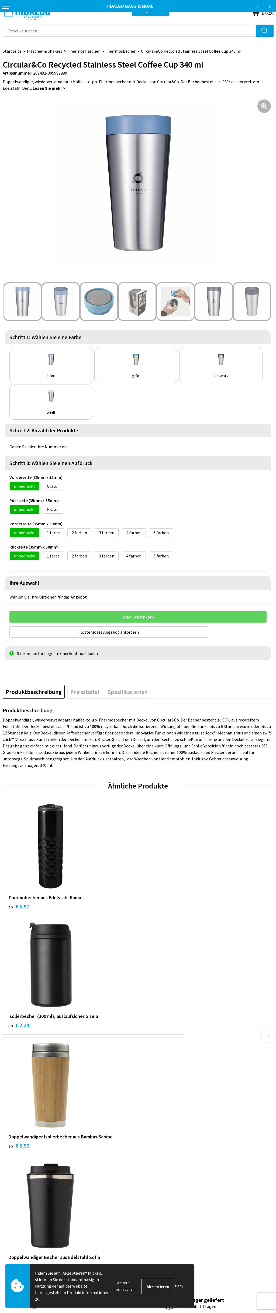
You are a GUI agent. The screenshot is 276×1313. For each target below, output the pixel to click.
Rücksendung (15, 1225)
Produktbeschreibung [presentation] (34, 690)
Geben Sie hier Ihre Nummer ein (38, 446)
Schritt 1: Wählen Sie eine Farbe (45, 337)
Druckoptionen (154, 1147)
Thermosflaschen (84, 51)
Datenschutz (152, 1225)
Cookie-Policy (153, 1217)
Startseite (12, 51)
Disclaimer (150, 1233)
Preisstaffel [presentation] (84, 690)
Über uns (149, 1131)
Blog (145, 1122)
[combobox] (129, 31)
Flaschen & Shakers (44, 51)
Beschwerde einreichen (24, 1233)
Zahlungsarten (16, 1217)
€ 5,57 (18, 905)
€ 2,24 (154, 905)
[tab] (34, 690)
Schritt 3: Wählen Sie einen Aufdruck (50, 463)
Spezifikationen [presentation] (127, 690)
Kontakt (10, 1209)
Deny (179, 1286)
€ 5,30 (154, 1026)
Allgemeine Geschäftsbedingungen (173, 1209)
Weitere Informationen (123, 1286)
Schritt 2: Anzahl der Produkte (43, 430)
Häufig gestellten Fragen (164, 1139)
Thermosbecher (121, 51)
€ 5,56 (18, 1026)
